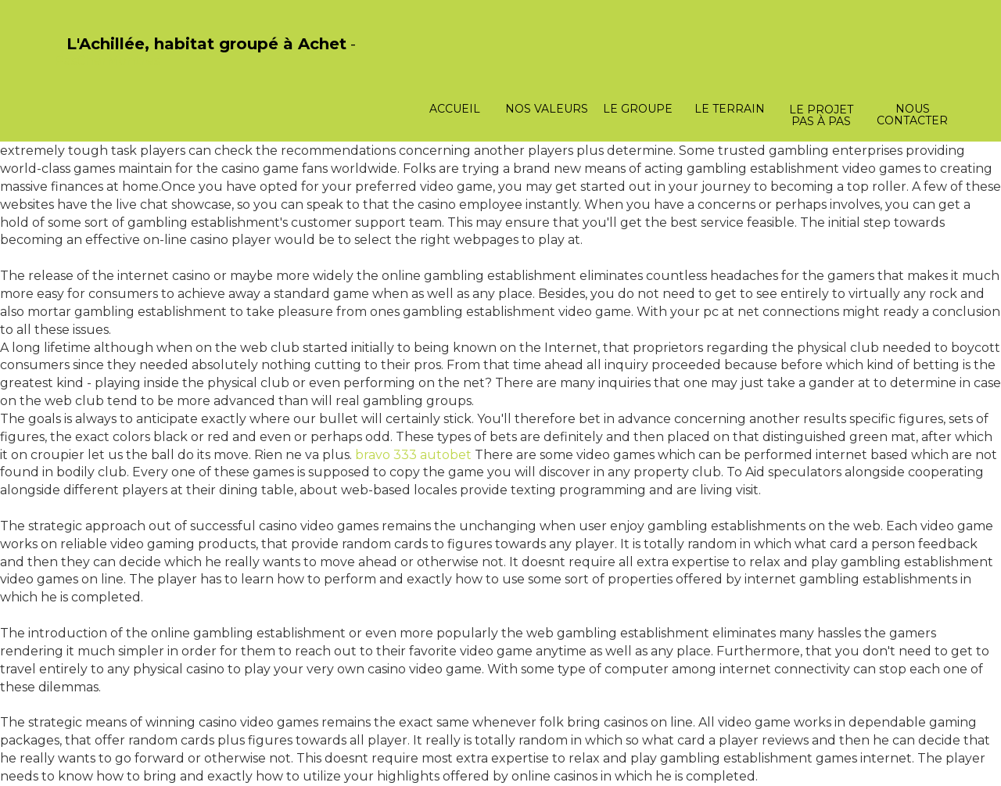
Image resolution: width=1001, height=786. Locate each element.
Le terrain (729, 109)
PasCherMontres (107, 60)
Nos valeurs (546, 109)
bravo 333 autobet (413, 454)
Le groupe (638, 109)
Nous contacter (912, 114)
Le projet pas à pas (821, 115)
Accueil (454, 109)
